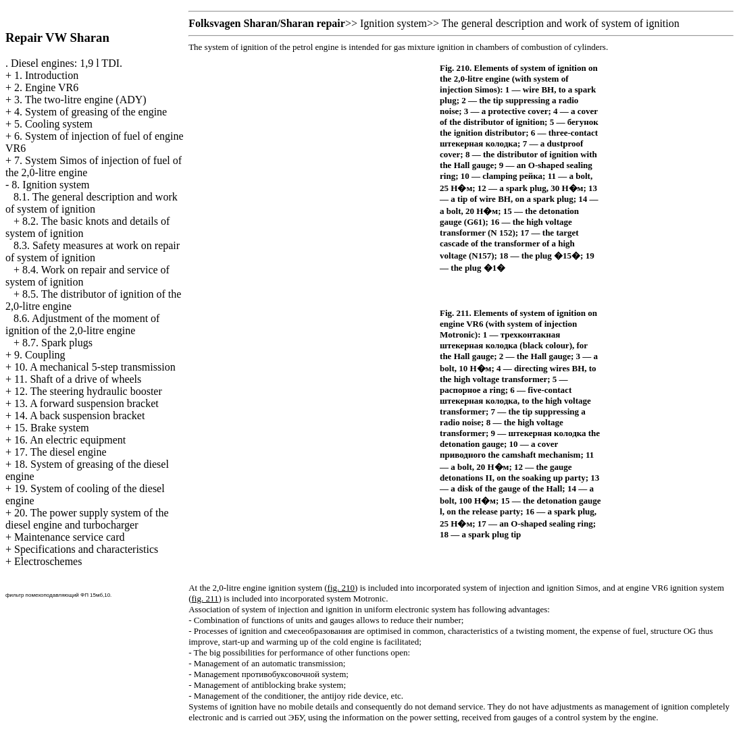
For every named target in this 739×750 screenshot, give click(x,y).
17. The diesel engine (60, 452)
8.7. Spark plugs (57, 342)
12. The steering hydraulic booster (88, 391)
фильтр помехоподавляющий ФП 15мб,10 (57, 595)
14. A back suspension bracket (79, 415)
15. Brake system (51, 427)
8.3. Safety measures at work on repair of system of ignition (92, 251)
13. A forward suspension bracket (86, 403)
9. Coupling (40, 354)
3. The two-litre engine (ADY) (80, 99)
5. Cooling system (53, 124)
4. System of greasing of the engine (90, 111)
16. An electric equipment (70, 440)
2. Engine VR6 (46, 87)
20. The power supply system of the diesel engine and (87, 519)
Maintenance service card (69, 537)
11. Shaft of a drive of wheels (77, 379)
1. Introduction (46, 75)
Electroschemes (48, 561)
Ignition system (393, 23)
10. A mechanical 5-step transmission (95, 367)
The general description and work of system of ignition (561, 23)
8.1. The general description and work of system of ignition (91, 203)
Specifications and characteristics (86, 549)
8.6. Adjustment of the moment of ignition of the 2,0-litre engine (82, 324)
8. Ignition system (50, 184)
